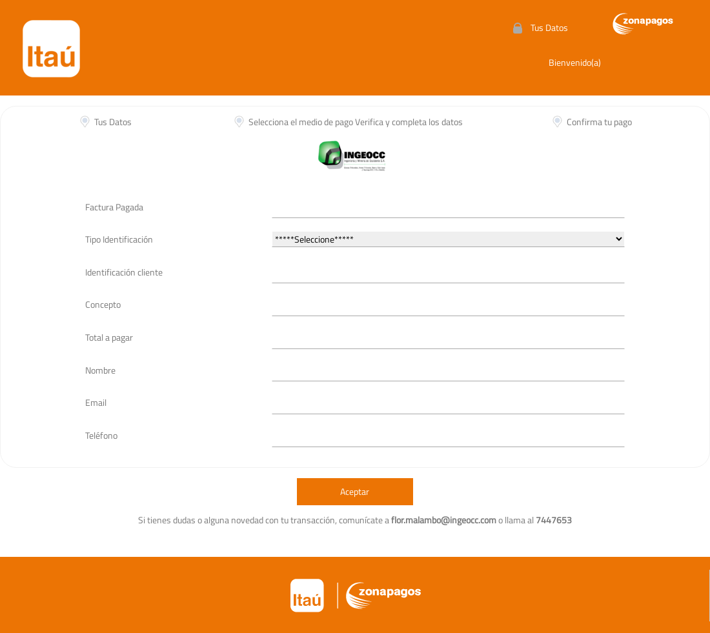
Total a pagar (109, 337)
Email (96, 402)
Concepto (103, 304)
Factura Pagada (114, 207)
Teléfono (101, 435)
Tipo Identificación (119, 239)
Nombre (100, 370)
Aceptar (354, 491)
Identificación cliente (124, 272)
